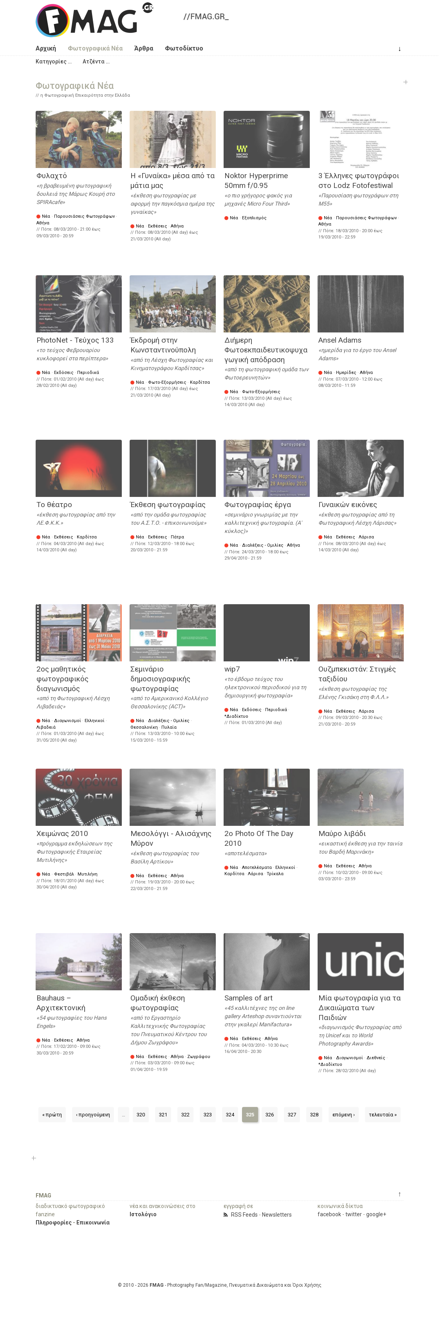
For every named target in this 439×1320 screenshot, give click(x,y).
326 (270, 1115)
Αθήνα (42, 223)
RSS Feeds (244, 1215)
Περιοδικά (88, 372)
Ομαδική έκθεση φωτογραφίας (157, 1002)
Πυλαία (169, 727)
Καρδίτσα (200, 382)
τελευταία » (383, 1115)
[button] (54, 61)
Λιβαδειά (46, 727)
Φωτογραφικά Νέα (95, 48)
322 (185, 1115)
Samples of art (248, 997)
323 (208, 1115)
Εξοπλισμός (254, 217)
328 (314, 1115)
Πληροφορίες (54, 1222)
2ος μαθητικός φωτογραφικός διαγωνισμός (62, 679)
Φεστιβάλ (64, 874)
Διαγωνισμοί (67, 720)
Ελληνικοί (95, 720)
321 (163, 1115)
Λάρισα (366, 537)
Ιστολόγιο (143, 1214)
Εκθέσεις (157, 226)
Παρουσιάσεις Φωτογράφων (84, 216)
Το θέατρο (54, 504)
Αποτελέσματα (257, 867)
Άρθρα (143, 48)
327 (292, 1115)
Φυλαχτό (51, 175)
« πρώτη (52, 1115)
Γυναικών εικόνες (347, 504)
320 (141, 1115)
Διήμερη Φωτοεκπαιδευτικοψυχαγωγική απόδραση (265, 350)
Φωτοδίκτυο (184, 48)
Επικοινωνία (93, 1222)
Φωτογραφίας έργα (257, 504)
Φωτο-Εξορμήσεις (167, 382)
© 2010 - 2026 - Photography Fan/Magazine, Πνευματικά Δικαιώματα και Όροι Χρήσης (220, 1285)
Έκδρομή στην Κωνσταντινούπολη (163, 345)
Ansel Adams (339, 340)
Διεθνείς (376, 1057)
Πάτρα (177, 537)
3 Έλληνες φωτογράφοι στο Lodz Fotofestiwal (358, 180)
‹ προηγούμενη (93, 1115)
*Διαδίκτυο (236, 716)
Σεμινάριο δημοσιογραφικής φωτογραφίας (160, 679)
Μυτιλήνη (88, 874)
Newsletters (277, 1215)
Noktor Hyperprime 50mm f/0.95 (256, 180)
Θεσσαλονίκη (144, 727)
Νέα (46, 216)
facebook (329, 1214)
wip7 (232, 669)
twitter (353, 1214)
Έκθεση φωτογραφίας (168, 504)
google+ (376, 1214)
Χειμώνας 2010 (62, 833)
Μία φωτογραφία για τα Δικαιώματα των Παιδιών (359, 1007)
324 (230, 1115)
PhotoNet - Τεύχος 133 (75, 340)
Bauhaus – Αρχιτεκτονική (60, 1002)
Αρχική (46, 48)
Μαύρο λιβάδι (342, 833)
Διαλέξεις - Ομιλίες (263, 545)
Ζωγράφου (198, 1056)
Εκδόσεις (64, 372)
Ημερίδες (346, 372)
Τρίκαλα (275, 873)
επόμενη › (343, 1115)
